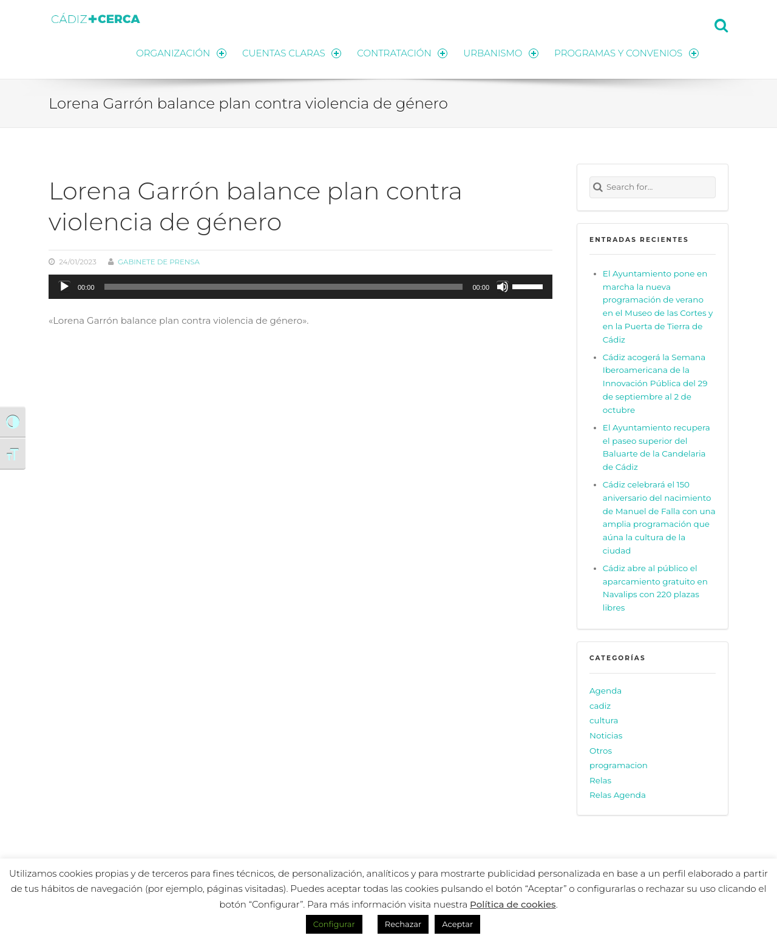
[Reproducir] (64, 287)
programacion (618, 765)
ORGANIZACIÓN (181, 53)
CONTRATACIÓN (402, 53)
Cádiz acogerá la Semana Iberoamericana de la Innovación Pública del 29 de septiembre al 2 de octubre (655, 383)
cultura (604, 720)
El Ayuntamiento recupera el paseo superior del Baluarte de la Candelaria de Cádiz (656, 447)
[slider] (283, 287)
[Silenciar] (503, 287)
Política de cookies (513, 904)
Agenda (605, 690)
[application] (300, 287)
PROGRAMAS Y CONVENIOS (626, 53)
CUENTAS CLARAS (291, 53)
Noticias (605, 735)
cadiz (600, 706)
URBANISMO (500, 53)
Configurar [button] (334, 924)
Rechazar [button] (403, 924)
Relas (600, 780)
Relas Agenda (617, 795)
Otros (600, 750)
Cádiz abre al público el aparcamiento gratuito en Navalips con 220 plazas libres (655, 588)
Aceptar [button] (457, 924)
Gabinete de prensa (159, 262)
